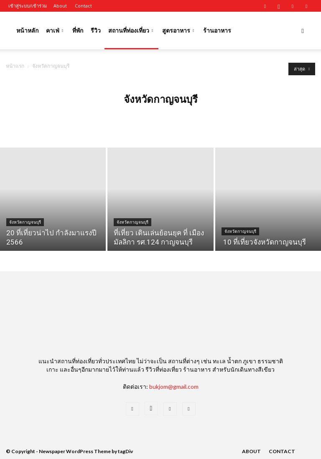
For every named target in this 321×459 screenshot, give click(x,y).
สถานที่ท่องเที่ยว (130, 30)
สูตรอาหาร (178, 30)
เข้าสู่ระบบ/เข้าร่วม (27, 6)
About (60, 6)
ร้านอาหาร (217, 30)
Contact (83, 6)
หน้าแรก (15, 65)
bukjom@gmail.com (174, 386)
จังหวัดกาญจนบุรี (25, 222)
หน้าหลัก (27, 30)
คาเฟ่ (54, 30)
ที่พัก (77, 30)
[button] (303, 31)
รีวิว (96, 30)
